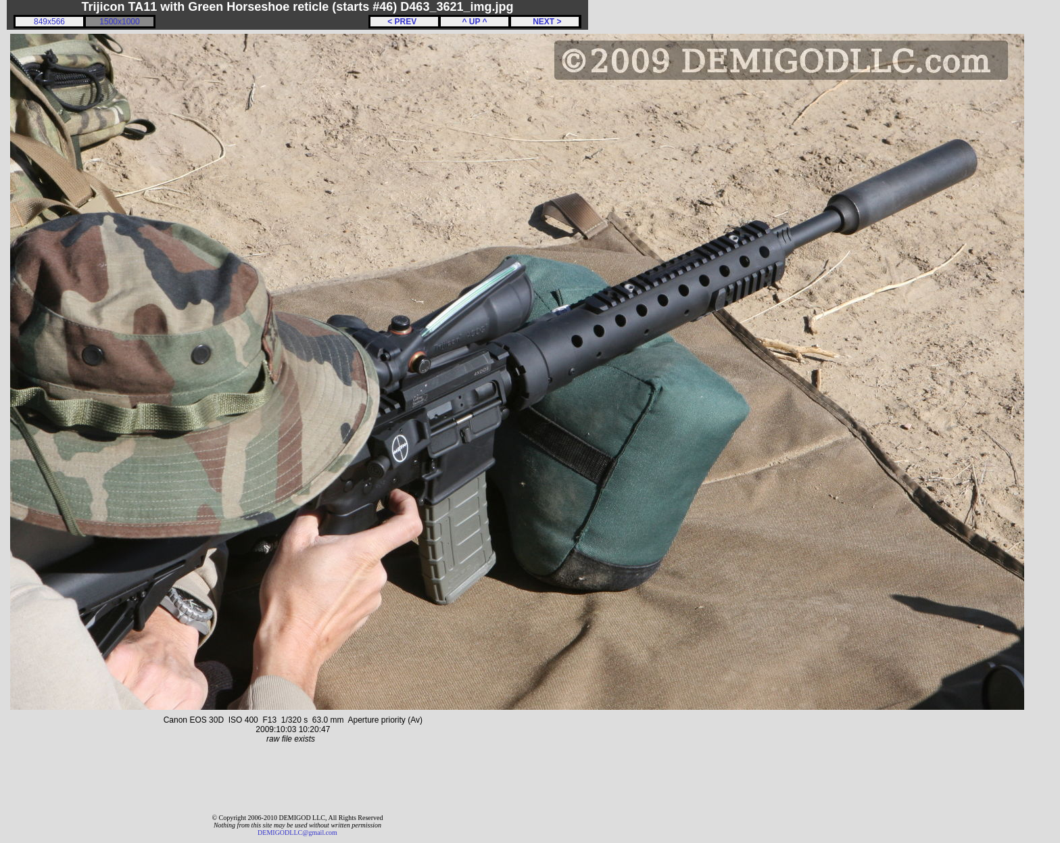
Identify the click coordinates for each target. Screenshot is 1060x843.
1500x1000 (119, 21)
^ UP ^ (474, 21)
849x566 (49, 21)
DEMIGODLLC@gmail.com (297, 832)
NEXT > (544, 21)
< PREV (404, 21)
